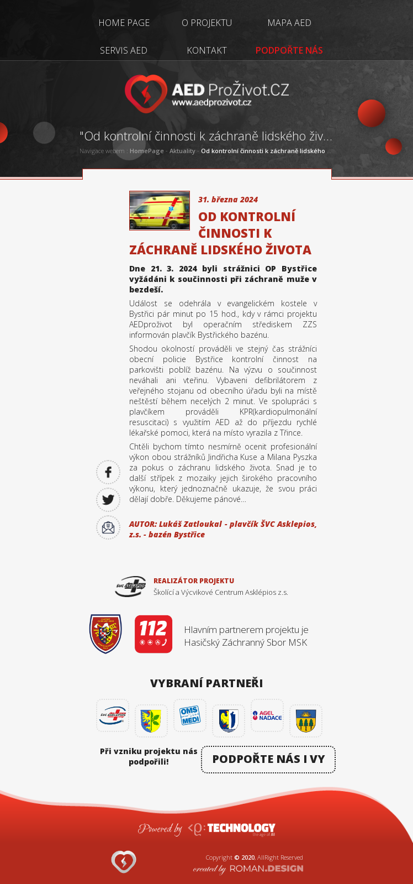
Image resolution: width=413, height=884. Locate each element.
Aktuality (182, 151)
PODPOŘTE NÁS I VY (268, 758)
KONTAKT (207, 50)
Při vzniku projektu (149, 756)
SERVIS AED (123, 50)
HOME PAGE (124, 23)
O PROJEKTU (207, 23)
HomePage (147, 151)
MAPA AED (289, 23)
